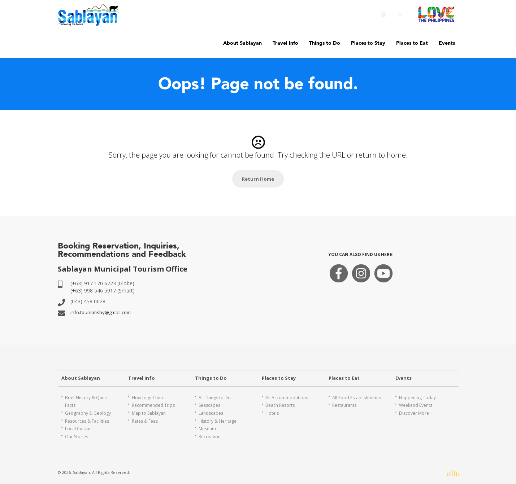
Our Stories (76, 437)
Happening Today (417, 398)
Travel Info (285, 43)
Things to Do (324, 43)
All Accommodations (286, 398)
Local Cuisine (78, 429)
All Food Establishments (356, 398)
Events (447, 43)
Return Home (258, 179)
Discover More (414, 413)
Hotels (272, 413)
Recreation (210, 437)
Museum (207, 429)
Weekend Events (415, 405)
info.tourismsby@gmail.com (100, 312)
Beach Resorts (280, 405)
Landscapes (211, 413)
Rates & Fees (145, 421)
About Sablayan (242, 43)
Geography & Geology (88, 413)
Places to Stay (368, 43)
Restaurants (344, 405)
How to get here (148, 398)
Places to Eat (412, 43)
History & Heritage (218, 421)
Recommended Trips (153, 405)
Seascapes (209, 405)
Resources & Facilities (87, 421)
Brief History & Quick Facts (86, 402)
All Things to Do (215, 398)
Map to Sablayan (149, 413)
